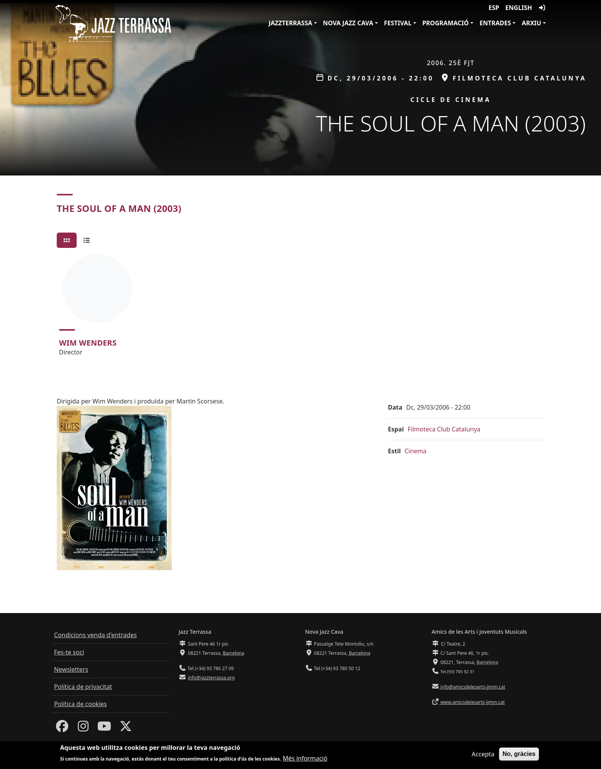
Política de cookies (80, 704)
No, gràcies (518, 754)
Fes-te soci (69, 652)
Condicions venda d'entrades (95, 635)
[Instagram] (83, 728)
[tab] (67, 240)
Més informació (305, 759)
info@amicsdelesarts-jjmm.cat (472, 687)
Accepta (483, 754)
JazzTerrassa (290, 23)
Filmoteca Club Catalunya (443, 429)
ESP (494, 7)
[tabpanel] (300, 308)
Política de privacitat (83, 686)
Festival (398, 23)
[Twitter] (125, 728)
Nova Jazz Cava (348, 23)
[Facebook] (62, 728)
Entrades (495, 23)
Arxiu (531, 23)
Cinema (416, 451)
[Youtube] (104, 728)
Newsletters (71, 669)
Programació (445, 23)
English (518, 7)
